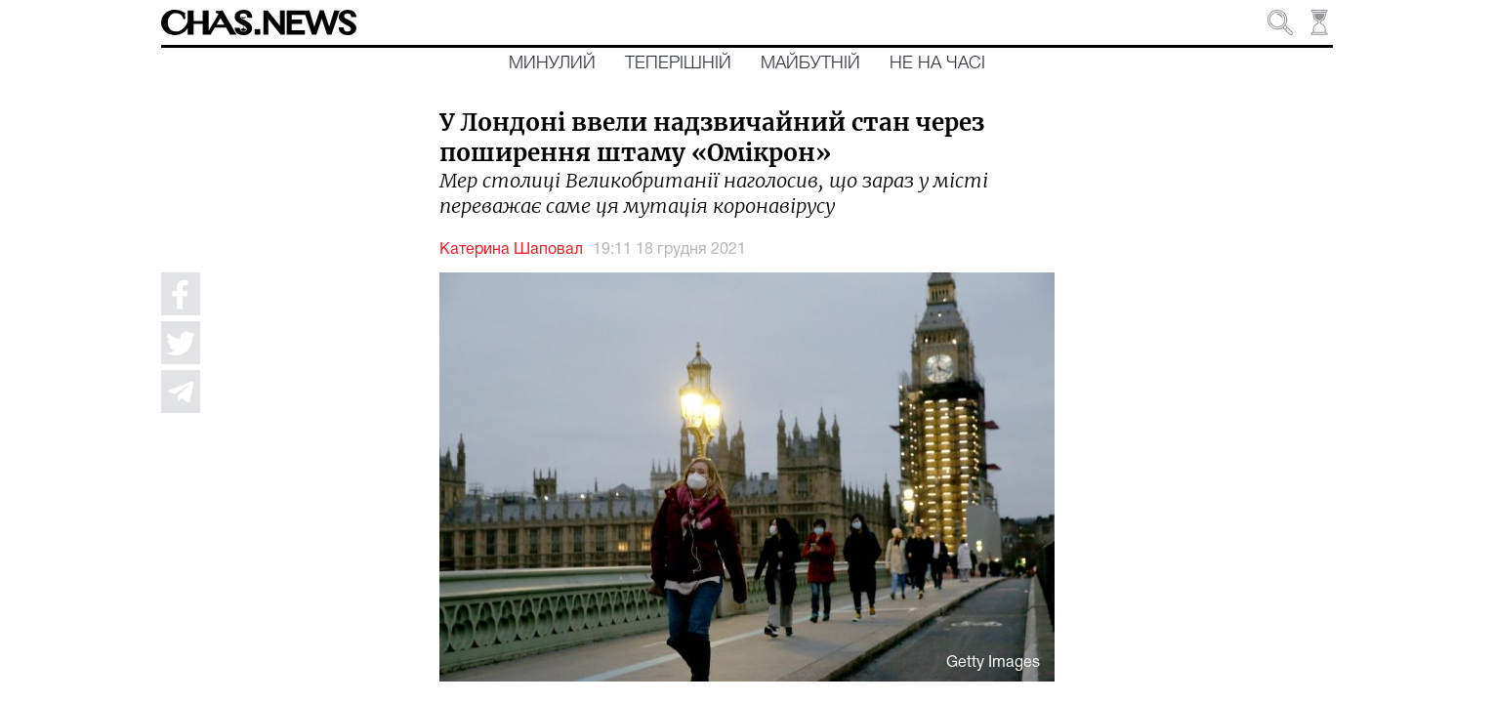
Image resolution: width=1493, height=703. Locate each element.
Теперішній (678, 63)
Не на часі (937, 63)
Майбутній (810, 63)
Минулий (552, 63)
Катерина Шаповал (511, 250)
